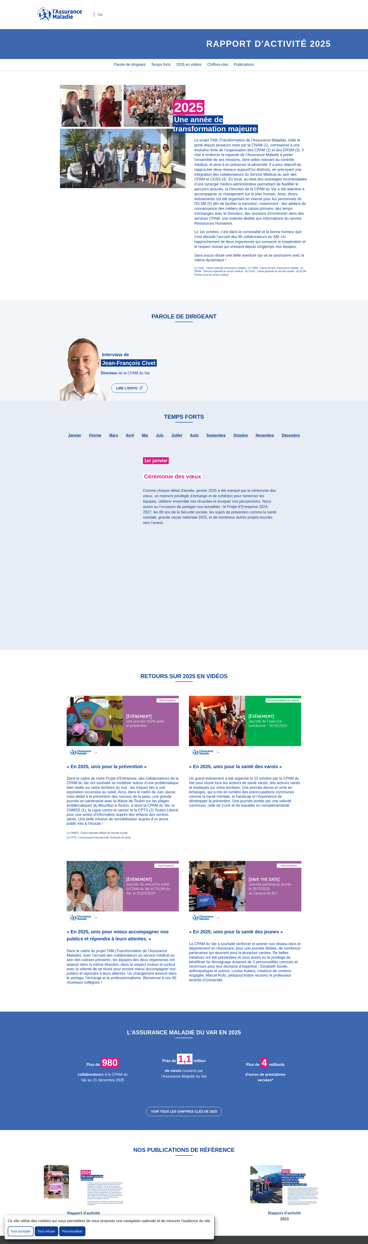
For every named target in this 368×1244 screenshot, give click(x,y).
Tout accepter (21, 1231)
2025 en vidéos (189, 65)
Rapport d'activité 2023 (284, 1193)
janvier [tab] (74, 435)
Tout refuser (46, 1231)
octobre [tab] (241, 435)
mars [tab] (113, 435)
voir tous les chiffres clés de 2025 (184, 1111)
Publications (244, 65)
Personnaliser (72, 1231)
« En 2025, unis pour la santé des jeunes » (236, 931)
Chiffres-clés (217, 65)
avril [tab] (130, 435)
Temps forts (161, 65)
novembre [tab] (265, 435)
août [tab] (194, 435)
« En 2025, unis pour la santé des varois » (235, 766)
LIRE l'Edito (129, 388)
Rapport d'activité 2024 (83, 1193)
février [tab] (95, 435)
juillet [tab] (176, 435)
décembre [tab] (291, 435)
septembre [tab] (216, 435)
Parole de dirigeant (130, 65)
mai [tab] (145, 435)
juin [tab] (160, 435)
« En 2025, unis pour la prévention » (107, 766)
